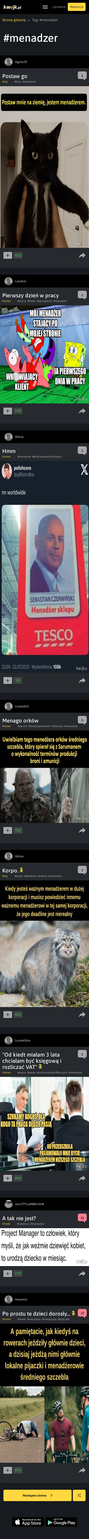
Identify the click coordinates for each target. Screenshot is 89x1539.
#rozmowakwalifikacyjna (52, 1072)
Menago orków (20, 720)
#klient (31, 301)
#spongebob (44, 301)
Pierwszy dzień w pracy (30, 295)
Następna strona (37, 1496)
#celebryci (23, 1223)
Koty (5, 81)
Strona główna (14, 20)
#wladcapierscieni (40, 726)
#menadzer (29, 81)
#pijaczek (63, 1319)
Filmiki (6, 1223)
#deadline (30, 876)
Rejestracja (76, 6)
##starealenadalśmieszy (47, 456)
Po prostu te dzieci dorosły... (38, 1314)
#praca (22, 301)
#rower (22, 1319)
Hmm (9, 451)
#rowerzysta (49, 1319)
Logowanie (58, 6)
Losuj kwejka (81, 1497)
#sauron (22, 726)
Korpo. (12, 870)
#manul (42, 876)
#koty (18, 81)
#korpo (19, 876)
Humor (6, 301)
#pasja (31, 1072)
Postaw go (14, 76)
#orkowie (57, 726)
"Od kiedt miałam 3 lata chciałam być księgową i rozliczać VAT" (31, 1061)
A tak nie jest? (19, 1218)
